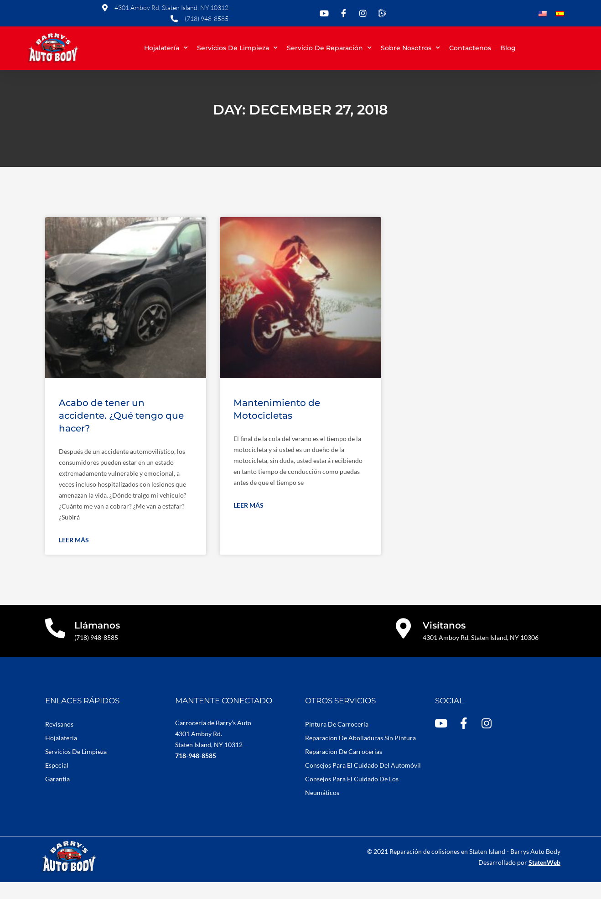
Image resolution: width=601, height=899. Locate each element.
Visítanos (444, 642)
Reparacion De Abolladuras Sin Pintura (360, 755)
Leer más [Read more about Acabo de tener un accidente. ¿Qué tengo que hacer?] (74, 557)
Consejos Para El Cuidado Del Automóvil (363, 782)
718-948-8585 (195, 772)
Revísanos (59, 741)
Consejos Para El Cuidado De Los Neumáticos (352, 802)
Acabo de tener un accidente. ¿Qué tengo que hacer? (121, 432)
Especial (56, 782)
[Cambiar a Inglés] (542, 14)
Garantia (57, 796)
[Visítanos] (404, 645)
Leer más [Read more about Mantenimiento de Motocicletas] (248, 522)
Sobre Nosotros (410, 48)
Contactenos (470, 48)
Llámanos (97, 642)
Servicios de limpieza (237, 48)
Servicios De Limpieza (76, 768)
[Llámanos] (55, 645)
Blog (508, 48)
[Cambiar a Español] (560, 14)
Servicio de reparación (329, 48)
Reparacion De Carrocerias (343, 768)
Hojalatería (166, 48)
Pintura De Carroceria (336, 741)
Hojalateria (61, 755)
